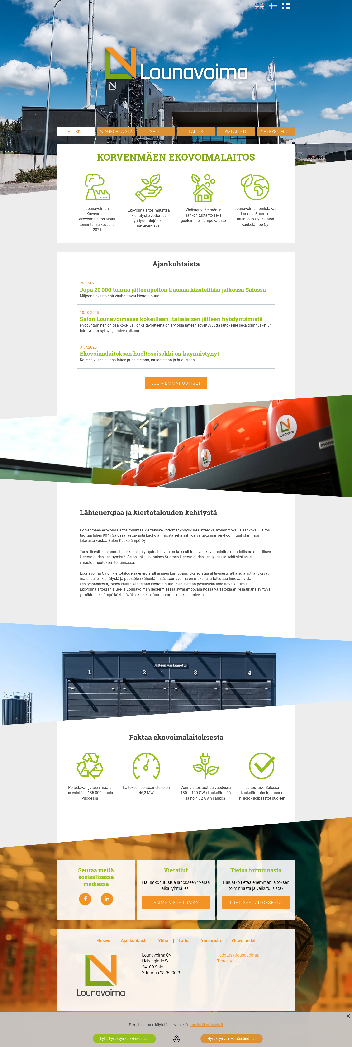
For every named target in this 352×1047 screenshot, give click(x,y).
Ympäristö (236, 131)
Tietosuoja (227, 960)
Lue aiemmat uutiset (176, 382)
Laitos (196, 131)
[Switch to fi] (286, 6)
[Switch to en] (259, 6)
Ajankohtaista (116, 131)
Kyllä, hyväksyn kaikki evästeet (124, 1039)
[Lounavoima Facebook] (85, 899)
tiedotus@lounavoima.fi (239, 954)
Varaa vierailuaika (176, 902)
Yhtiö (156, 131)
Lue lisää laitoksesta (256, 902)
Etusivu (76, 131)
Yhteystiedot (276, 131)
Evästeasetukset (176, 1038)
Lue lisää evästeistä (206, 1025)
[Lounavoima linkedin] (107, 899)
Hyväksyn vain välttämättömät (232, 1039)
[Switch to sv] (273, 6)
